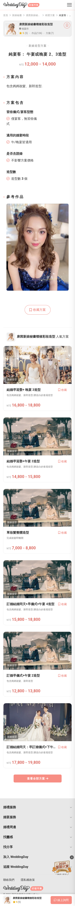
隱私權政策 (28, 879)
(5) (26, 33)
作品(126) (37, 33)
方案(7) (50, 33)
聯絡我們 (8, 879)
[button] (37, 807)
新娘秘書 (17, 15)
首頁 (5, 15)
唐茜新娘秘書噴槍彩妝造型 (33, 15)
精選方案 (50, 15)
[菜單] (69, 5)
